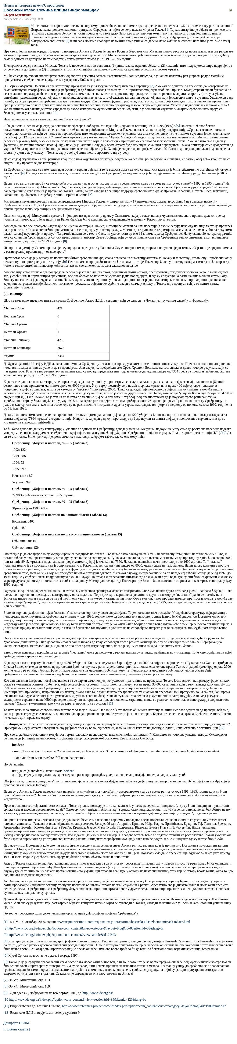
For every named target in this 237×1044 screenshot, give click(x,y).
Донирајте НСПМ (16, 1023)
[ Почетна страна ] (16, 1029)
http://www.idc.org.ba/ (97, 993)
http (77, 999)
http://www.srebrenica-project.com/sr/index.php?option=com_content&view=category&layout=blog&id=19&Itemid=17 (144, 1006)
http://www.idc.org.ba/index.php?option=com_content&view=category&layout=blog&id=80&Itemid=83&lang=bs (86, 928)
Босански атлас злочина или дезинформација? (51, 10)
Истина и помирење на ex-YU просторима (34, 5)
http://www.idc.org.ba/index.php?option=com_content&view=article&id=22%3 (62, 934)
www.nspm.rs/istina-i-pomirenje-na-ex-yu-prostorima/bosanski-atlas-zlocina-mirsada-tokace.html (123, 922)
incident (68, 771)
